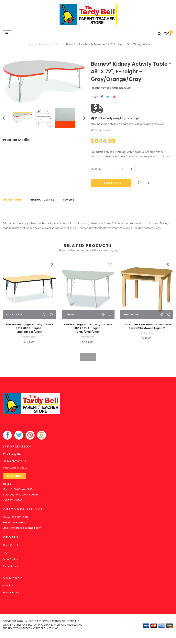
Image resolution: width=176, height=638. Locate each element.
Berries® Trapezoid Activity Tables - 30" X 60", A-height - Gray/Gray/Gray (88, 328)
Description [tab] (12, 200)
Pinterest (114, 97)
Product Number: (101, 87)
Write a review (100, 130)
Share (102, 97)
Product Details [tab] (41, 200)
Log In (6, 552)
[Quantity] (122, 169)
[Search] (141, 33)
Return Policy (10, 566)
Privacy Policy (11, 592)
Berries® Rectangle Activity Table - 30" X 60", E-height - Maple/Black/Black (29, 328)
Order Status (10, 559)
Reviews (68, 200)
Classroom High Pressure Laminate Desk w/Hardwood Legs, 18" (147, 326)
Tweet (107, 97)
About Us (8, 585)
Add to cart (111, 183)
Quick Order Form (13, 545)
